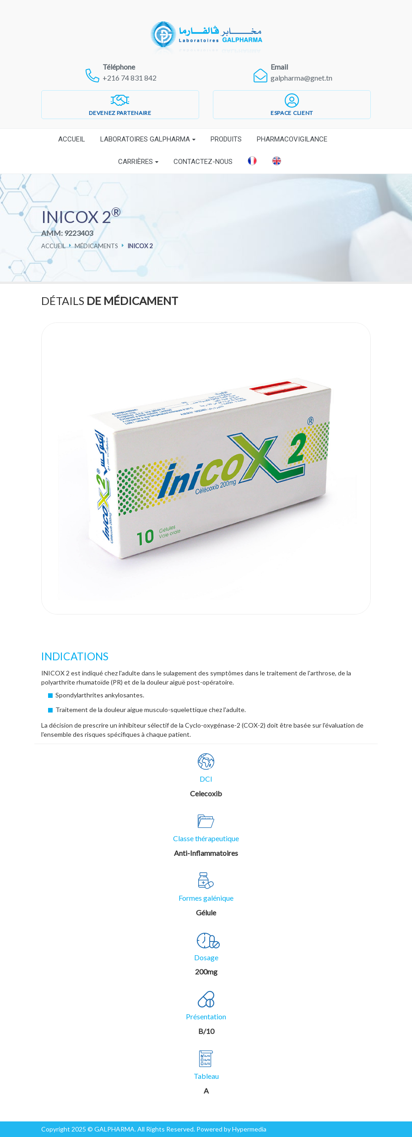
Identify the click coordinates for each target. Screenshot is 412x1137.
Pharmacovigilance (292, 139)
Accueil (71, 139)
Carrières (135, 162)
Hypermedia (249, 1129)
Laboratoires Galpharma (145, 139)
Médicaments (96, 246)
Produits (226, 139)
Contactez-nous (203, 162)
